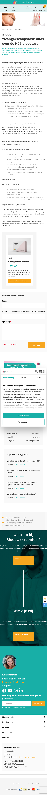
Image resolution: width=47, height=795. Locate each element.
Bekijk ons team (21, 634)
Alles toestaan (23, 415)
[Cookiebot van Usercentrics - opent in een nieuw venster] (34, 371)
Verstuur (36, 345)
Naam (4, 301)
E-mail (4, 311)
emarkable (36, 784)
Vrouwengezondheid (16, 29)
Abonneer (38, 704)
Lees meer (19, 558)
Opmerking (6, 322)
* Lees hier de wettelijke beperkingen (13, 708)
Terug (3, 2)
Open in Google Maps (27, 757)
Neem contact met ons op (13, 682)
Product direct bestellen (19, 281)
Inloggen (35, 8)
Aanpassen (23, 422)
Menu (5, 8)
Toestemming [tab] (8, 377)
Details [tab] (23, 377)
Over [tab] (39, 377)
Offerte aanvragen (28, 7)
